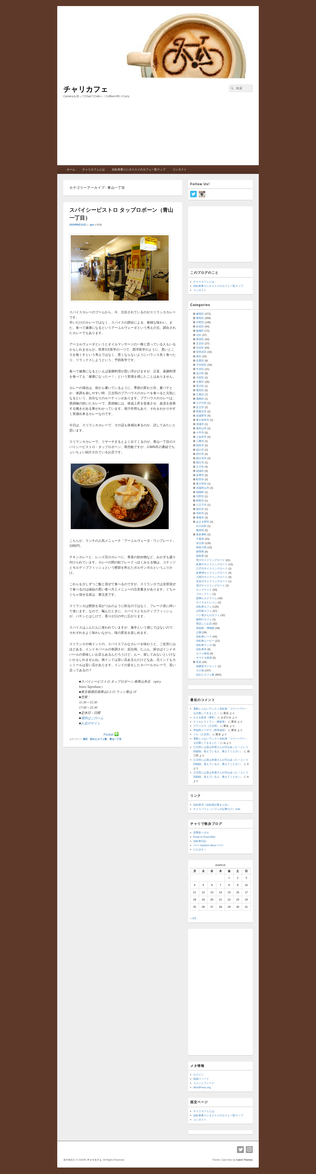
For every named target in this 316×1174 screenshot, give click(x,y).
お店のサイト (90, 723)
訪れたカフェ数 (98, 739)
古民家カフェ (204, 610)
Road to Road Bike (204, 836)
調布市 (200, 445)
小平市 (200, 432)
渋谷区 (200, 347)
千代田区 (201, 364)
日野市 (200, 496)
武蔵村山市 (202, 487)
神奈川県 (201, 547)
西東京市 (201, 411)
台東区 (200, 381)
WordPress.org (202, 1087)
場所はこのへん (92, 718)
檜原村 (200, 530)
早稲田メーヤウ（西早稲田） (210, 730)
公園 (198, 632)
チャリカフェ (85, 89)
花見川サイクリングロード (212, 581)
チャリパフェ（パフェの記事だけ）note (216, 809)
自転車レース (204, 636)
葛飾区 (200, 398)
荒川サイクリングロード (210, 560)
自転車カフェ (204, 606)
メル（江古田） (202, 734)
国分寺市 (201, 458)
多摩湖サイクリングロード (212, 572)
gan (92, 224)
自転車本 (201, 649)
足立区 (200, 407)
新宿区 (200, 339)
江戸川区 (201, 402)
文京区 (200, 343)
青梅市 (200, 517)
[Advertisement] (158, 135)
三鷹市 (200, 441)
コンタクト (180, 169)
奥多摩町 (201, 534)
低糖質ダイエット (206, 666)
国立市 (200, 462)
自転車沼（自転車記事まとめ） (211, 804)
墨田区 (200, 390)
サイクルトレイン (206, 602)
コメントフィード (203, 1083)
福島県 (200, 555)
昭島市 (200, 500)
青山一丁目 (115, 739)
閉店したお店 (204, 623)
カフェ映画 (202, 653)
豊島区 (200, 318)
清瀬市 (200, 424)
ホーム (71, 169)
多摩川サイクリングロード (212, 564)
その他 (200, 670)
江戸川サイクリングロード (212, 568)
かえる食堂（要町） (205, 717)
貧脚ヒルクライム (206, 598)
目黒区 (200, 360)
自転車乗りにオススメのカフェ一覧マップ (138, 169)
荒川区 (200, 386)
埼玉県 (200, 543)
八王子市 (201, 504)
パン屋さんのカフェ (208, 615)
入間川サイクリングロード (212, 577)
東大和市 (201, 483)
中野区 (200, 322)
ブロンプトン (204, 593)
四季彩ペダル (201, 832)
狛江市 (200, 449)
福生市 (200, 509)
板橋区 (200, 330)
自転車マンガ (204, 645)
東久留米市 (202, 419)
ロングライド (204, 589)
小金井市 (201, 436)
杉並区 (200, 326)
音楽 (198, 661)
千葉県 (200, 538)
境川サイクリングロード (210, 585)
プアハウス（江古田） (206, 725)
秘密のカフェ (204, 619)
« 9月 (193, 918)
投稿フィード (201, 1078)
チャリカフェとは (93, 169)
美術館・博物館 (205, 628)
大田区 (200, 377)
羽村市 (200, 513)
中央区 (200, 369)
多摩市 (200, 475)
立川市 (200, 466)
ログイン (198, 1074)
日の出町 (201, 525)
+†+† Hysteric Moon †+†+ (208, 845)
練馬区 (200, 313)
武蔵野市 (201, 415)
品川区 (200, 373)
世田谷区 (201, 351)
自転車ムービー (205, 640)
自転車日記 (199, 841)
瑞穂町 (200, 492)
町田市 (200, 479)
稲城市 (200, 470)
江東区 (200, 394)
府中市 (200, 453)
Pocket (108, 734)
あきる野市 (202, 521)
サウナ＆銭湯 (204, 657)
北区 (198, 334)
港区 (85, 739)
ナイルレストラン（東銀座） (210, 721)
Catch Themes (244, 1159)
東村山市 (201, 428)
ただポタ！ (199, 849)
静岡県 (200, 551)
